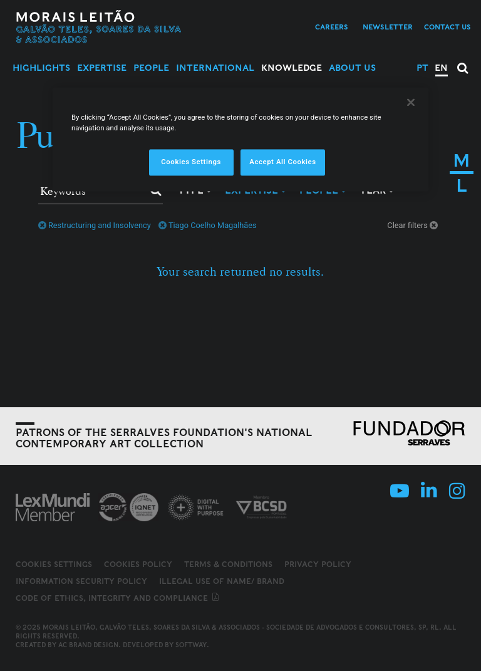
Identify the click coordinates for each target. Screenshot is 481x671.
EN (441, 68)
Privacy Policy (317, 564)
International (215, 68)
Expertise (102, 68)
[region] (240, 139)
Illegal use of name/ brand (221, 581)
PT (422, 68)
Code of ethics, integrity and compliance (118, 598)
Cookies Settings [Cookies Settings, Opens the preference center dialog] (191, 161)
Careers (331, 27)
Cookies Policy (138, 564)
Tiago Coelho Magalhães (207, 225)
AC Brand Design (88, 644)
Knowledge (291, 68)
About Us (352, 68)
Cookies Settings (54, 564)
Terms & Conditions (228, 564)
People (151, 68)
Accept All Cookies (282, 161)
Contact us (447, 27)
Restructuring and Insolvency (94, 225)
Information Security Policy (81, 581)
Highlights (41, 68)
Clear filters (413, 225)
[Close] (411, 102)
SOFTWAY (191, 644)
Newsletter (388, 27)
